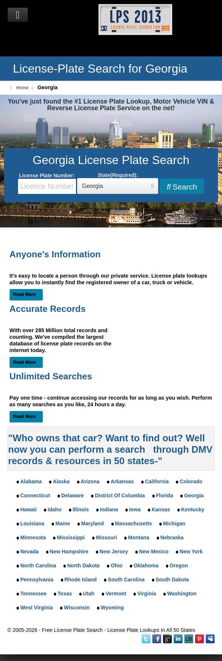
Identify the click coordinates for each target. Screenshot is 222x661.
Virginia (146, 593)
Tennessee (33, 593)
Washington (182, 593)
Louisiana (32, 523)
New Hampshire (69, 551)
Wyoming (112, 607)
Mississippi (70, 537)
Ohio (116, 565)
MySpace (210, 638)
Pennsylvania (36, 579)
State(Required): (117, 183)
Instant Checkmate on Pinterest (199, 638)
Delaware (72, 495)
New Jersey (114, 551)
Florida (164, 495)
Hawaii (28, 509)
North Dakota (83, 565)
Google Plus (167, 638)
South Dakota (172, 579)
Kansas (161, 509)
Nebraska (172, 537)
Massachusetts (133, 523)
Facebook (156, 638)
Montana (138, 537)
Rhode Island (81, 579)
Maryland (92, 523)
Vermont (115, 593)
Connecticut (35, 495)
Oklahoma (146, 565)
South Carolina (126, 579)
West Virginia (36, 607)
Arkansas (122, 481)
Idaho (54, 509)
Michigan (174, 523)
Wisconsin (77, 607)
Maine (62, 523)
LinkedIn (178, 638)
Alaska (61, 481)
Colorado (191, 481)
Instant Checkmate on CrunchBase (188, 638)
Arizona (90, 481)
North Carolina (38, 565)
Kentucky (192, 509)
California (157, 481)
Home (22, 87)
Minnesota (33, 537)
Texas (65, 593)
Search (182, 186)
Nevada (29, 551)
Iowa (135, 509)
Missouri (106, 537)
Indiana (109, 509)
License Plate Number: (47, 183)
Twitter (146, 638)
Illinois (81, 509)
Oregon (179, 565)
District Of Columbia (120, 495)
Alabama (31, 481)
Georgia (194, 495)
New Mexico (154, 551)
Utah (88, 593)
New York (191, 551)
